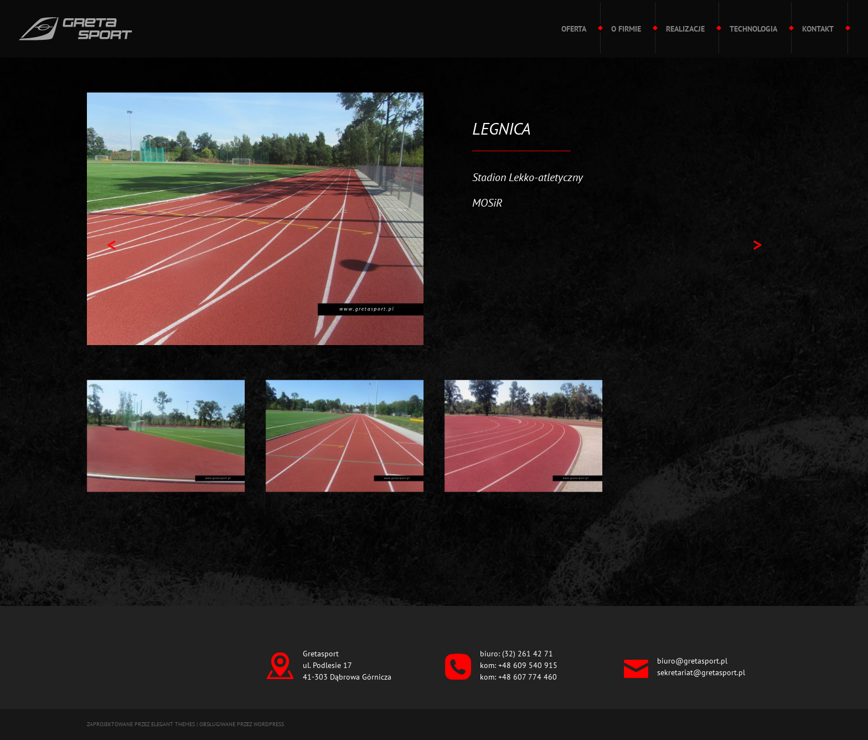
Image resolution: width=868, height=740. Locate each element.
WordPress (269, 724)
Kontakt (818, 29)
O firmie (626, 29)
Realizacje (685, 29)
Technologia (753, 29)
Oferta (573, 29)
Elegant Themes (173, 724)
